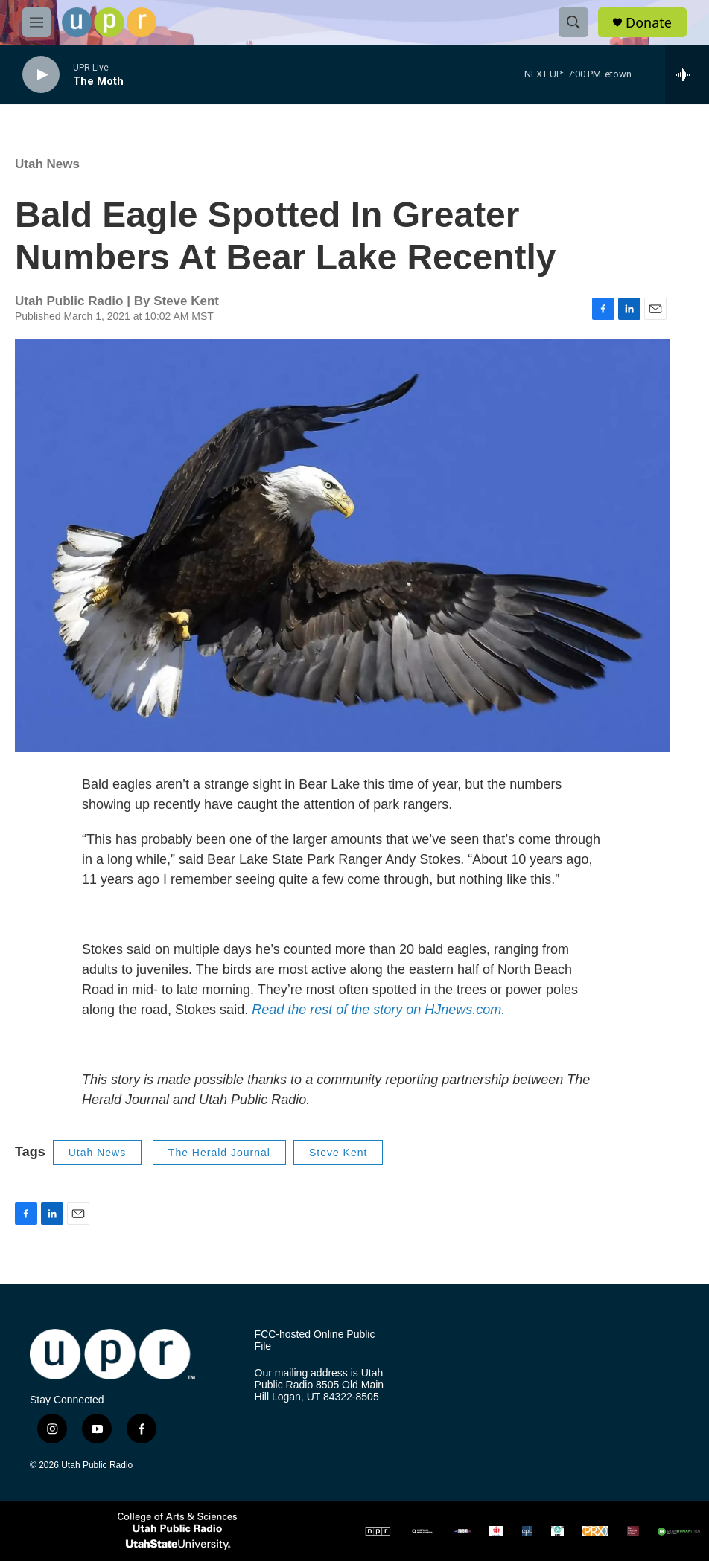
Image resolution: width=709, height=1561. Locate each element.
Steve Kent (338, 1152)
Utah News (47, 164)
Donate (649, 23)
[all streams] (687, 74)
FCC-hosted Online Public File (315, 1340)
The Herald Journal (219, 1152)
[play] (41, 74)
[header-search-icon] (573, 22)
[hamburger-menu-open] (36, 22)
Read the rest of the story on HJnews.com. (378, 1009)
